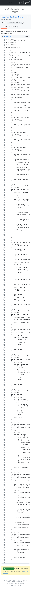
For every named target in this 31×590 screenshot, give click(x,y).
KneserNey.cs (18, 17)
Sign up (26, 3)
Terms (5, 580)
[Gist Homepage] (10, 3)
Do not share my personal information (15, 583)
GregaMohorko (6, 17)
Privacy (9, 580)
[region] (15, 301)
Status (19, 580)
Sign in (20, 3)
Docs (8, 581)
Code (4, 26)
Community (24, 580)
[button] (22, 23)
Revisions (13, 27)
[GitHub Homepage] (11, 586)
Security (14, 580)
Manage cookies (19, 581)
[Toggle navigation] (2, 3)
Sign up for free (8, 569)
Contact (13, 581)
